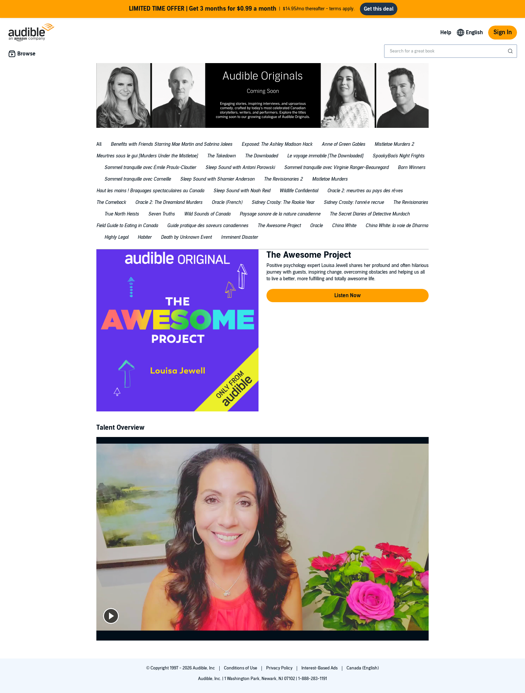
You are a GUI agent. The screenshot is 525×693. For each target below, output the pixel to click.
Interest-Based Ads (320, 668)
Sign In (502, 32)
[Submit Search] (511, 51)
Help (445, 32)
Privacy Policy (279, 668)
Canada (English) (363, 668)
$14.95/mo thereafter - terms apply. (242, 9)
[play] (111, 616)
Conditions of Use (241, 668)
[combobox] (450, 51)
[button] (347, 295)
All (98, 144)
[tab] (98, 145)
